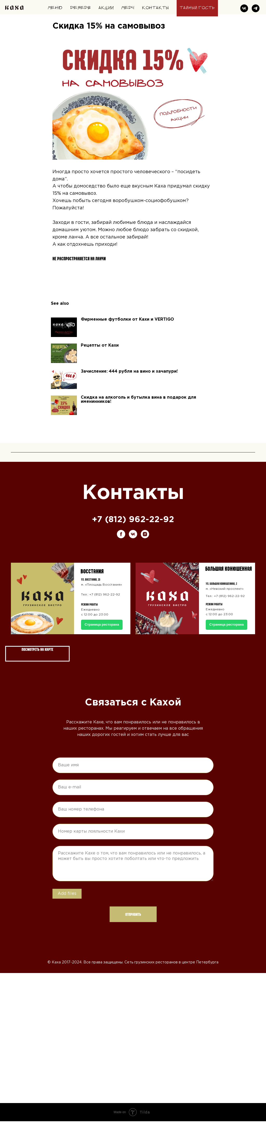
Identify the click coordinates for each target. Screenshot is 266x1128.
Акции (106, 8)
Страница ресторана (226, 631)
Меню (55, 8)
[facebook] (121, 541)
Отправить (133, 921)
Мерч (128, 8)
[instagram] (145, 541)
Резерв (80, 8)
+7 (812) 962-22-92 (133, 526)
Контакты (155, 8)
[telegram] (256, 8)
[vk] (244, 8)
